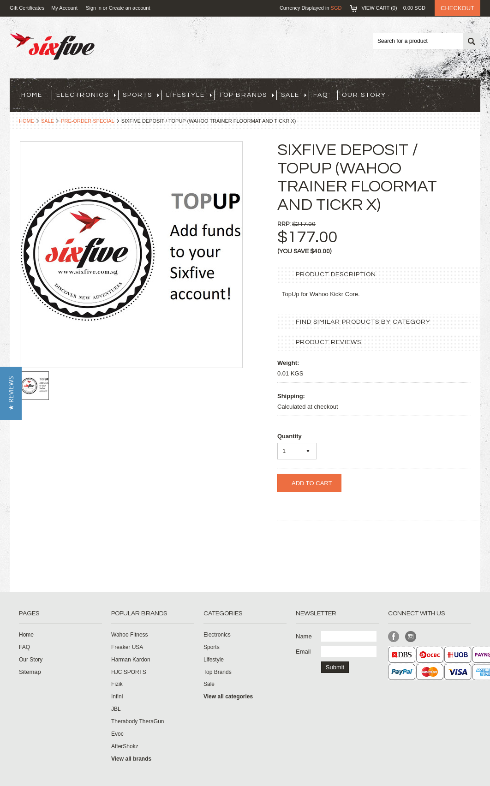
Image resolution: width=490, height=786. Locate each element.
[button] (11, 393)
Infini (117, 696)
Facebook (394, 637)
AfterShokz (124, 746)
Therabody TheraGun (137, 721)
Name (304, 636)
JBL (116, 709)
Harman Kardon (130, 659)
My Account (64, 8)
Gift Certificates (27, 8)
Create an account (129, 8)
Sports (141, 95)
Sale (293, 95)
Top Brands (246, 95)
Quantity (289, 436)
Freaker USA (127, 647)
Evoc (117, 734)
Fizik (117, 684)
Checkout (457, 8)
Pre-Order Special (87, 121)
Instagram (411, 637)
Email (303, 651)
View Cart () (393, 8)
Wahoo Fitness (129, 634)
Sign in (94, 8)
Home (26, 121)
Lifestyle (189, 95)
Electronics (86, 95)
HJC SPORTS (128, 672)
